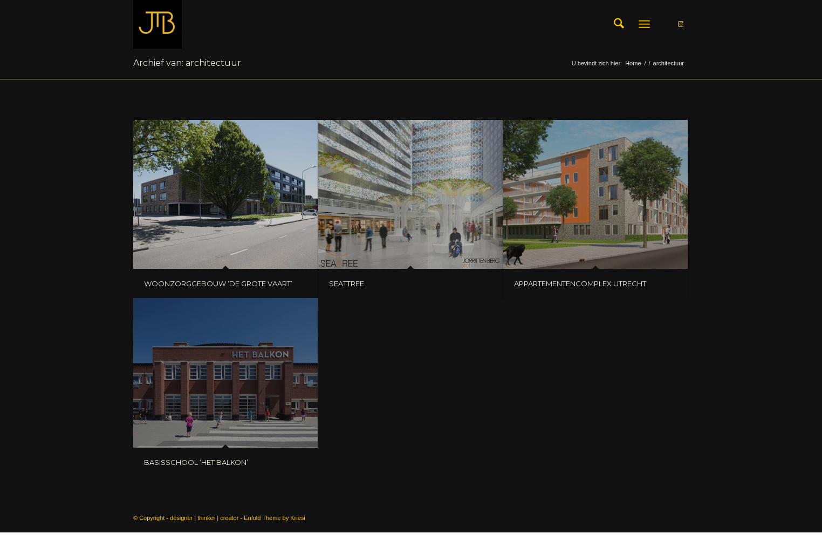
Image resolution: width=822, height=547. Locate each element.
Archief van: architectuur (187, 63)
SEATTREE (346, 283)
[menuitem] (619, 24)
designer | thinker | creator (204, 518)
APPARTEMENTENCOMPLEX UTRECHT (580, 283)
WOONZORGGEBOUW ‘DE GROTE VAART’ (218, 283)
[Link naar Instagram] (681, 24)
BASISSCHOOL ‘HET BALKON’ (196, 462)
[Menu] (644, 24)
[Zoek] (619, 24)
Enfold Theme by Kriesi (274, 518)
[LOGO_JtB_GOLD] (157, 24)
